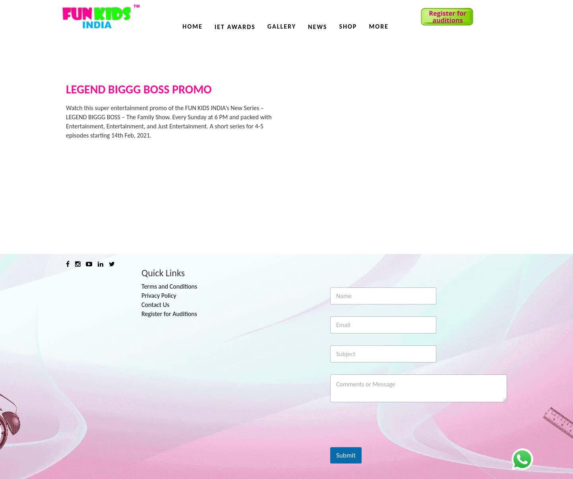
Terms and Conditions (169, 286)
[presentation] (390, 442)
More (379, 26)
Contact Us (155, 304)
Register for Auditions (169, 314)
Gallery (281, 26)
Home (192, 26)
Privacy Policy (158, 295)
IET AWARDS (235, 27)
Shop (348, 26)
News (317, 27)
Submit (346, 455)
